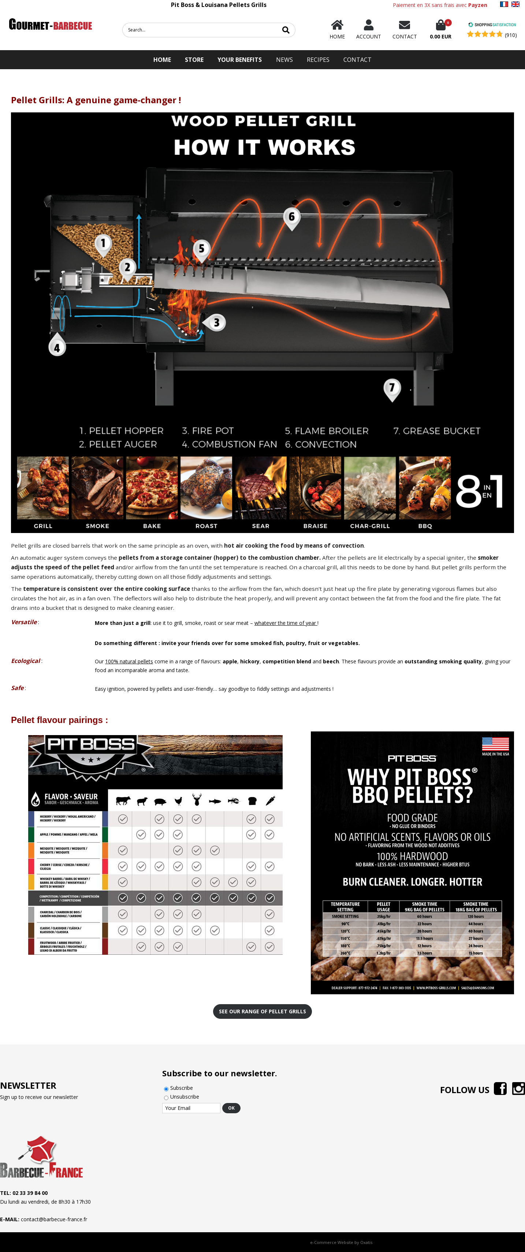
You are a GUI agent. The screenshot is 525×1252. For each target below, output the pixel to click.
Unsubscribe (184, 1096)
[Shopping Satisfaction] (492, 25)
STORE (194, 60)
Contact (357, 60)
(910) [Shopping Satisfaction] (511, 34)
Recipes (318, 60)
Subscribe (181, 1087)
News (284, 60)
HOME (162, 60)
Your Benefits (239, 60)
